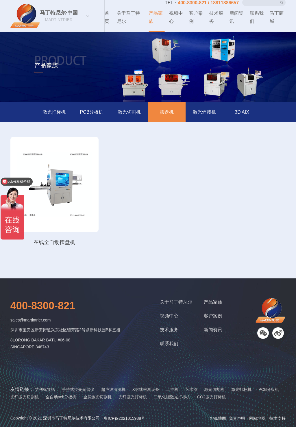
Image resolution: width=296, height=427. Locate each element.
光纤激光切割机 (24, 397)
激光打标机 (54, 112)
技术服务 (216, 17)
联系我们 (257, 17)
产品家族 (156, 17)
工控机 (172, 389)
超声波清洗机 (113, 389)
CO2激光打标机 (211, 397)
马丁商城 (277, 17)
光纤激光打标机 (133, 397)
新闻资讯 (236, 17)
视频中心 (176, 17)
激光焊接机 (204, 112)
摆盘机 (167, 112)
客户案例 (196, 17)
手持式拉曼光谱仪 (78, 389)
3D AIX (242, 112)
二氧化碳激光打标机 (172, 397)
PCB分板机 (91, 112)
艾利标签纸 (45, 389)
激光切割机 (129, 112)
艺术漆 (191, 389)
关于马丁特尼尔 (128, 17)
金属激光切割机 (97, 397)
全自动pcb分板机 (61, 397)
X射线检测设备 (145, 389)
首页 (107, 17)
